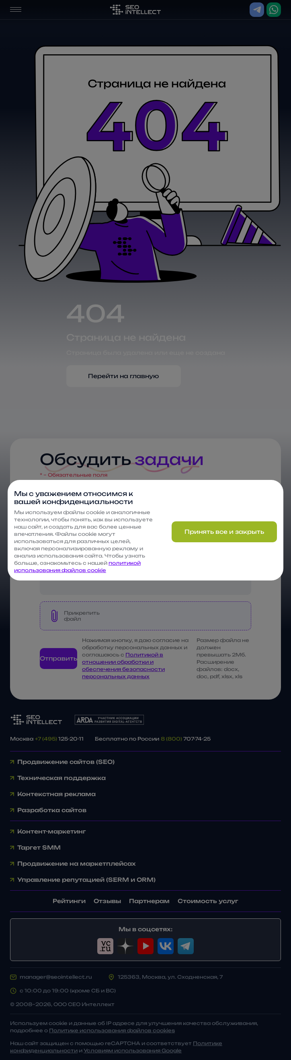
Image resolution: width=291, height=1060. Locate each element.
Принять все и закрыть (224, 531)
